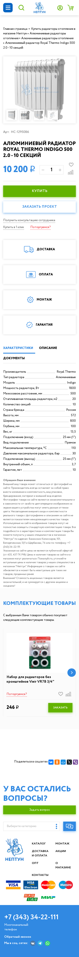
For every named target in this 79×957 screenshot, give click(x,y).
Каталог (39, 844)
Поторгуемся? (40, 227)
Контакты (40, 875)
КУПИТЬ (39, 191)
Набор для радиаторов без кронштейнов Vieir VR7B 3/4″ (30, 679)
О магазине (63, 865)
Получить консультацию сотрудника (29, 220)
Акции (60, 851)
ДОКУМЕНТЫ (14, 358)
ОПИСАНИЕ (48, 348)
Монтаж (62, 844)
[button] (71, 672)
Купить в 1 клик (13, 227)
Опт (35, 863)
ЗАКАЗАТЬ (60, 708)
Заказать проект (39, 206)
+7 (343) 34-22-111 (31, 917)
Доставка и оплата (40, 853)
